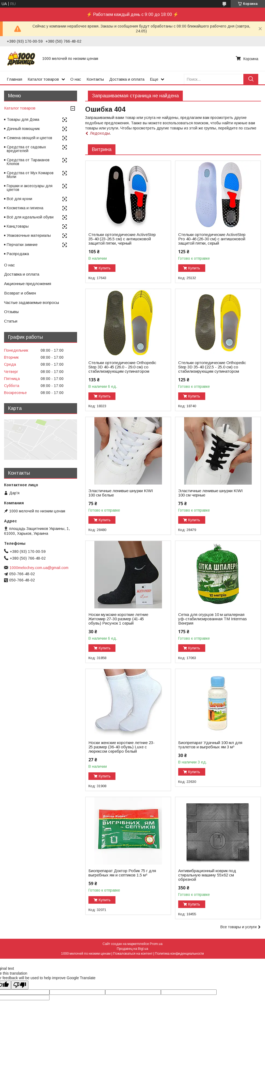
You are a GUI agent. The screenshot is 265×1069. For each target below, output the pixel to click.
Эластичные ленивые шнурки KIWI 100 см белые (120, 493)
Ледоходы (100, 133)
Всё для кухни (19, 199)
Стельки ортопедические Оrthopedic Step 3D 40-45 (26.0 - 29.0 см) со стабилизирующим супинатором (122, 367)
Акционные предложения (27, 283)
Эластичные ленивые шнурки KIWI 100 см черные (210, 493)
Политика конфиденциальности (179, 953)
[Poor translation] (19, 985)
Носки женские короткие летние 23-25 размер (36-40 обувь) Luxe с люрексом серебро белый (121, 747)
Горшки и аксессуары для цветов (29, 188)
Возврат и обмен (20, 293)
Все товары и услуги (238, 927)
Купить (105, 268)
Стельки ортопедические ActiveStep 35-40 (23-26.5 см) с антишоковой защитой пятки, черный (122, 238)
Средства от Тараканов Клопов (28, 162)
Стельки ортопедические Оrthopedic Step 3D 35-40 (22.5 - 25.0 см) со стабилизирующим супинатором (212, 367)
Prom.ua (156, 944)
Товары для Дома (23, 119)
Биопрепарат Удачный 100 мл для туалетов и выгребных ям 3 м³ (210, 745)
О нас (75, 79)
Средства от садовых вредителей (26, 149)
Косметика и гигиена (25, 208)
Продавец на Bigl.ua (132, 949)
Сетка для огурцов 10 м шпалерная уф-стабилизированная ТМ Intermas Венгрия (212, 618)
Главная (14, 79)
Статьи (10, 321)
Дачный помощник (23, 128)
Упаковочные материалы (29, 235)
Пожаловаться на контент (133, 953)
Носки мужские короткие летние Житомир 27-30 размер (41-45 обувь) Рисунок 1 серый (118, 618)
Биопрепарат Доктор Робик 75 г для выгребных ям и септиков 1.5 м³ (122, 873)
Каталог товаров (43, 79)
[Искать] (250, 79)
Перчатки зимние (22, 244)
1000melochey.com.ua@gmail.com (38, 568)
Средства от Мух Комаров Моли (30, 175)
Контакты (95, 79)
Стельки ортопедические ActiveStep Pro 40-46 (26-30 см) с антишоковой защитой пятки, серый (212, 238)
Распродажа (18, 254)
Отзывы (11, 311)
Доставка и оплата (126, 79)
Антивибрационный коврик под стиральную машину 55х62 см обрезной (207, 875)
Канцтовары (18, 226)
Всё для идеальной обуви (30, 217)
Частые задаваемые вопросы (31, 302)
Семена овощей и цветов (29, 138)
